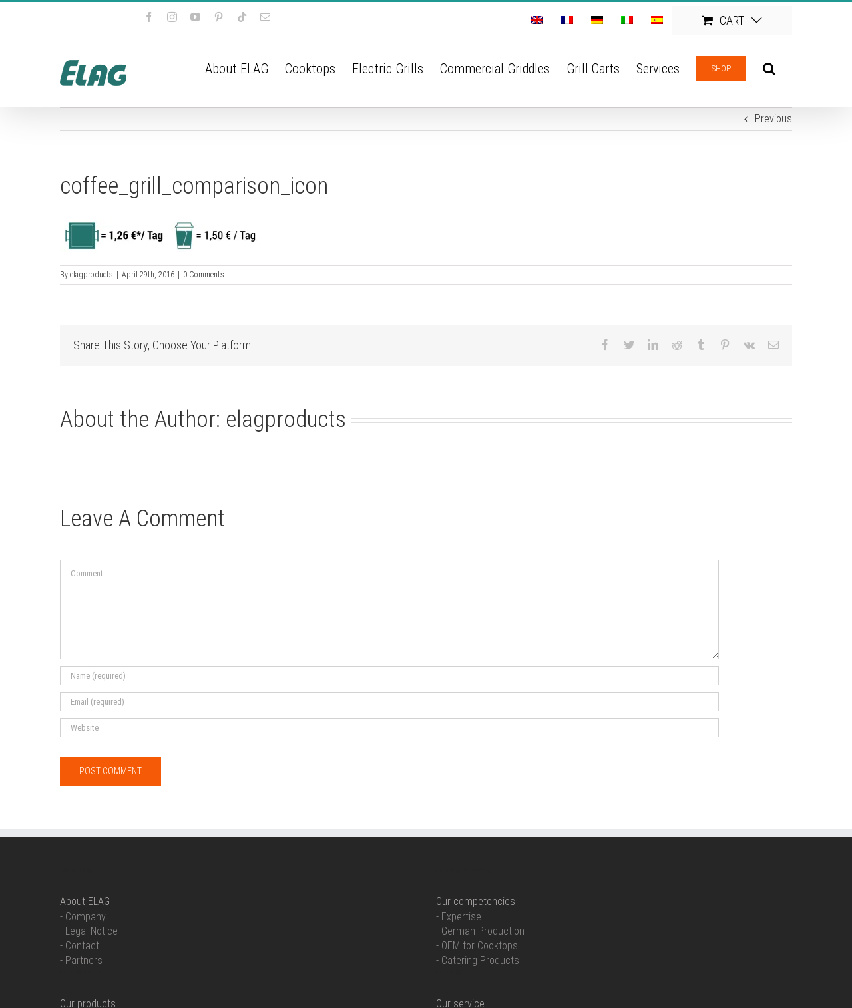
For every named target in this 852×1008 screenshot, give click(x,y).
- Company (83, 916)
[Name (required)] (389, 675)
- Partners (81, 960)
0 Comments (203, 274)
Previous (773, 118)
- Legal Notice (89, 931)
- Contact (79, 945)
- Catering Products (477, 960)
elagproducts (91, 274)
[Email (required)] (389, 701)
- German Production (480, 931)
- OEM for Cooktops (477, 945)
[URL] (389, 727)
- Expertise (458, 916)
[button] (769, 67)
